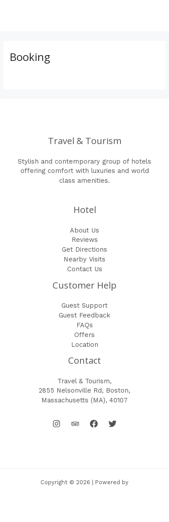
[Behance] (75, 424)
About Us (84, 230)
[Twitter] (113, 424)
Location (84, 345)
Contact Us (84, 269)
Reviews (85, 240)
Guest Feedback (84, 315)
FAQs (84, 325)
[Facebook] (94, 424)
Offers (84, 335)
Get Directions (84, 249)
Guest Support (84, 305)
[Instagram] (56, 424)
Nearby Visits (84, 259)
